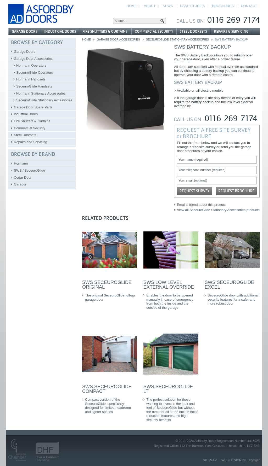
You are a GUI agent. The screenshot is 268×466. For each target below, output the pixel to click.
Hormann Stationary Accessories (41, 93)
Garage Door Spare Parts (33, 107)
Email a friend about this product (201, 205)
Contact (249, 6)
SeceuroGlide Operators (34, 72)
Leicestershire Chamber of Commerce (19, 450)
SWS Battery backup (202, 47)
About (150, 6)
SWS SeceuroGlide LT (168, 389)
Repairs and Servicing (30, 142)
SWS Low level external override (168, 285)
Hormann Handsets (31, 79)
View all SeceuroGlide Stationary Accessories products (218, 210)
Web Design (231, 460)
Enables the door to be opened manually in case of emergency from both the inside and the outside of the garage (169, 301)
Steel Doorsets (25, 135)
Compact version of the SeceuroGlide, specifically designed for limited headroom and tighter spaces (108, 406)
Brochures (223, 6)
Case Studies (192, 6)
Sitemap (210, 460)
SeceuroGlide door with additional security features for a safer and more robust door (233, 299)
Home (86, 39)
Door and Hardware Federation (45, 450)
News (168, 6)
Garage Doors (24, 52)
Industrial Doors (26, 114)
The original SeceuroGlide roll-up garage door (110, 297)
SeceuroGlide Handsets (34, 86)
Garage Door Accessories (118, 39)
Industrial (60, 31)
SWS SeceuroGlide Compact (107, 389)
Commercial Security (29, 128)
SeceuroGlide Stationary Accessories (177, 39)
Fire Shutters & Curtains (32, 121)
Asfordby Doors (41, 14)
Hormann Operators (31, 65)
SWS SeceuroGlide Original (107, 285)
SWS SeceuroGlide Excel (229, 285)
